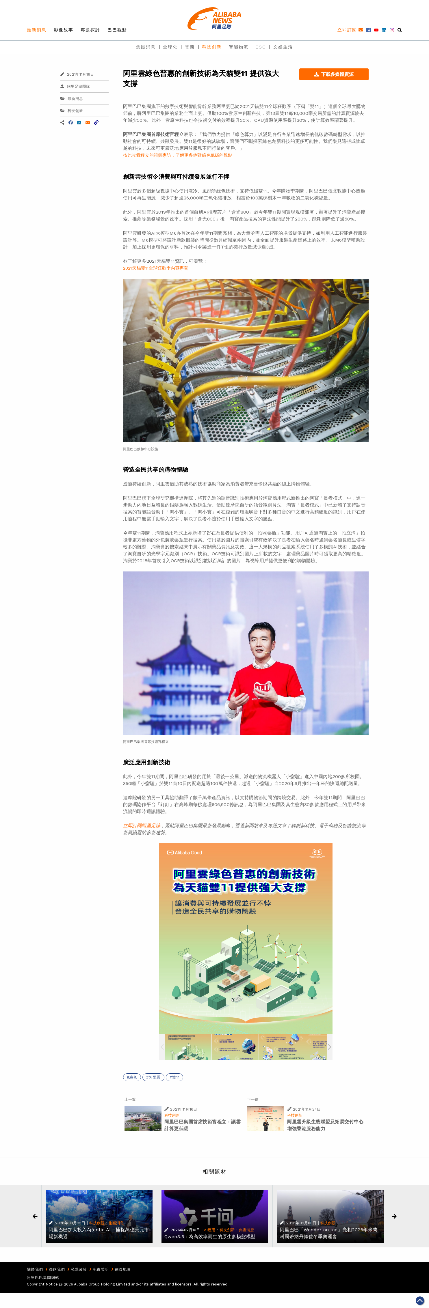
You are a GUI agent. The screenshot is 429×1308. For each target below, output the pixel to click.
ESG (261, 47)
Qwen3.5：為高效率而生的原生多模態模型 (210, 1236)
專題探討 (90, 30)
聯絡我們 (57, 1269)
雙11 (175, 1077)
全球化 (170, 47)
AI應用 (210, 1230)
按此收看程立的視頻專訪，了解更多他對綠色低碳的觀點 (178, 155)
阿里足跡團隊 (75, 86)
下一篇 (253, 1099)
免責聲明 (101, 1269)
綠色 (133, 1077)
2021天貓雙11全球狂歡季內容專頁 (155, 268)
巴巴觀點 (117, 30)
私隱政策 (79, 1269)
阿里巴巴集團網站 (43, 1277)
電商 (190, 47)
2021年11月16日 (77, 74)
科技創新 (212, 47)
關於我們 (35, 1269)
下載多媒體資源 (334, 74)
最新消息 (37, 30)
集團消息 (146, 47)
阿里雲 (155, 1077)
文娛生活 (283, 47)
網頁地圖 (123, 1269)
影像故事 (63, 30)
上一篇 (130, 1099)
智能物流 (238, 47)
